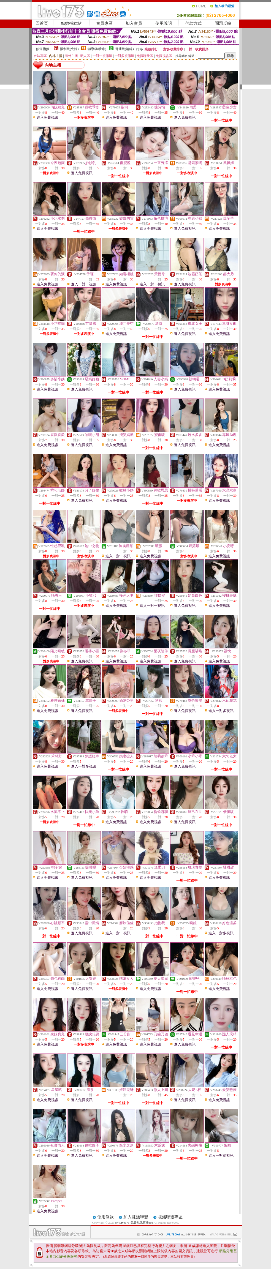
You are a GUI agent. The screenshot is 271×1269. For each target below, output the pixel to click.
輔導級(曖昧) (97, 49)
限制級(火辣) (69, 49)
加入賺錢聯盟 (135, 1217)
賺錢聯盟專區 (170, 1217)
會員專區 (104, 23)
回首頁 (42, 23)
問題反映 (223, 23)
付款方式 (193, 23)
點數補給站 (71, 23)
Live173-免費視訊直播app (136, 1222)
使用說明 (163, 23)
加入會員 (134, 23)
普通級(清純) (124, 49)
